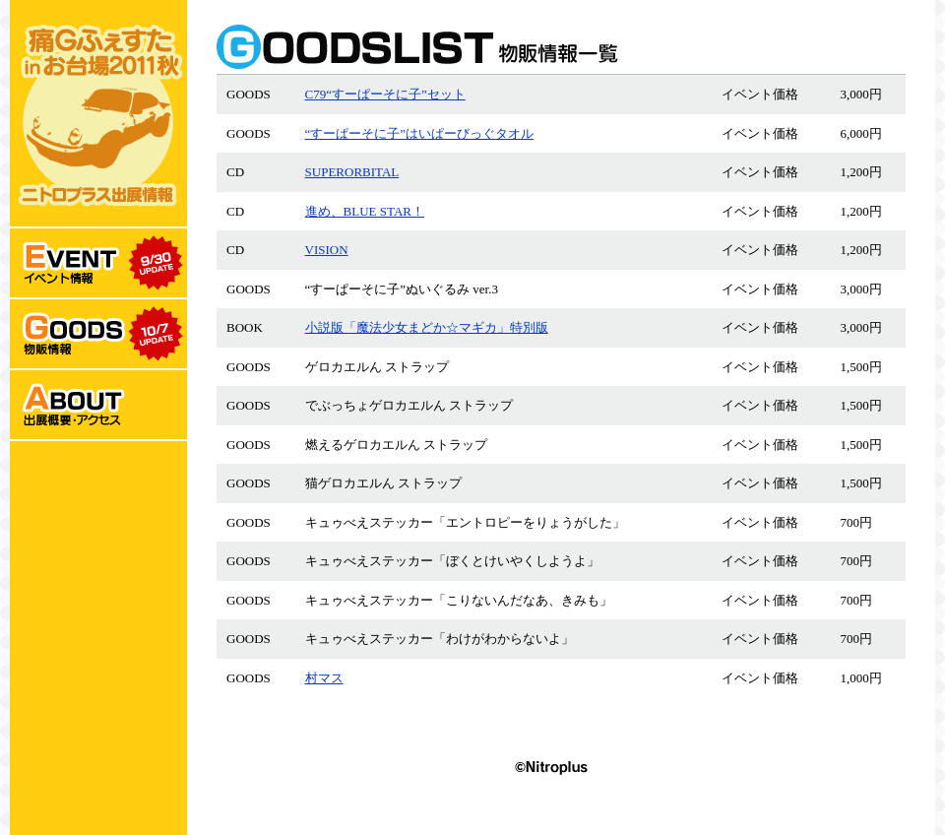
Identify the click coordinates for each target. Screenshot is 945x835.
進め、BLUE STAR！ (364, 211)
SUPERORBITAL (352, 171)
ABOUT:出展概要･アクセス (98, 405)
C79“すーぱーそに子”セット (385, 94)
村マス (324, 678)
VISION (326, 249)
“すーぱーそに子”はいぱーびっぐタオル (420, 133)
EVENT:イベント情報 (98, 263)
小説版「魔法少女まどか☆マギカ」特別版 (426, 327)
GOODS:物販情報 (98, 334)
